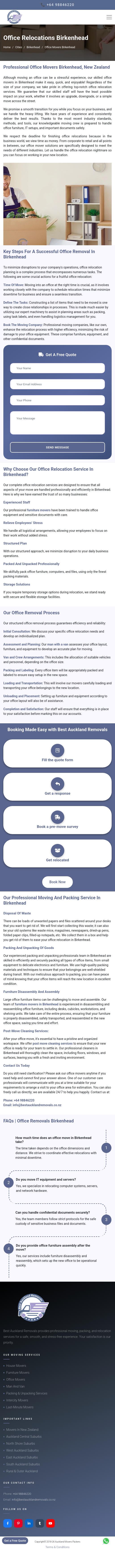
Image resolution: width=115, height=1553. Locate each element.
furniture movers (39, 510)
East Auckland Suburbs (22, 1457)
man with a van (58, 644)
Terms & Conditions (58, 1547)
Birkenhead (33, 47)
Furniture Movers (17, 1372)
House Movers (16, 1365)
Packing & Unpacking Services (26, 1393)
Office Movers (15, 1379)
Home (6, 47)
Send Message (57, 447)
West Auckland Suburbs (22, 1450)
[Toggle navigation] (109, 17)
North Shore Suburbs (20, 1443)
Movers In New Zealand (22, 1429)
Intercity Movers (17, 1400)
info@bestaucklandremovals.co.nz (37, 1105)
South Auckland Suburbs (23, 1464)
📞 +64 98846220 (57, 5)
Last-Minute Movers (19, 1407)
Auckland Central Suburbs (24, 1436)
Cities (18, 47)
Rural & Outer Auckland (22, 1471)
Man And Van (15, 1386)
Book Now (57, 882)
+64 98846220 (24, 1100)
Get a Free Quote (15, 1540)
